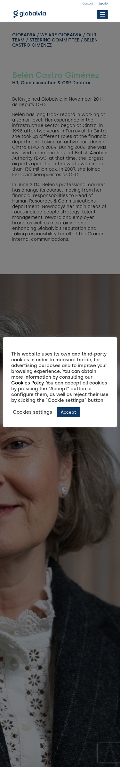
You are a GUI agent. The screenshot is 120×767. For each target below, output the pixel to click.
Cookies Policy (27, 383)
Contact (88, 3)
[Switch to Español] (103, 4)
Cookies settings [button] (32, 412)
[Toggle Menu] (102, 14)
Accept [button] (68, 412)
